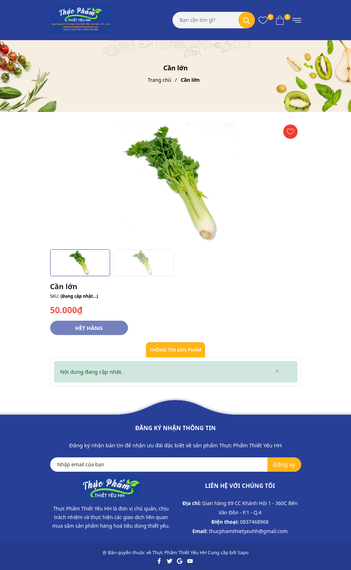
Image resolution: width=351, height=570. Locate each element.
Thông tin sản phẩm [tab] (175, 350)
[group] (175, 183)
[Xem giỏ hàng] (279, 20)
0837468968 (254, 521)
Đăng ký (284, 464)
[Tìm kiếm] (246, 20)
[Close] (277, 371)
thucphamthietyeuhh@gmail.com (248, 531)
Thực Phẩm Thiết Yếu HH (179, 552)
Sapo (243, 552)
